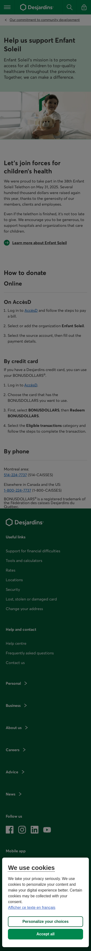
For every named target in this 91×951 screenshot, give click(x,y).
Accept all (45, 934)
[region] (45, 902)
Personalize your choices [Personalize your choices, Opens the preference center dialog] (45, 921)
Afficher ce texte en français (31, 907)
